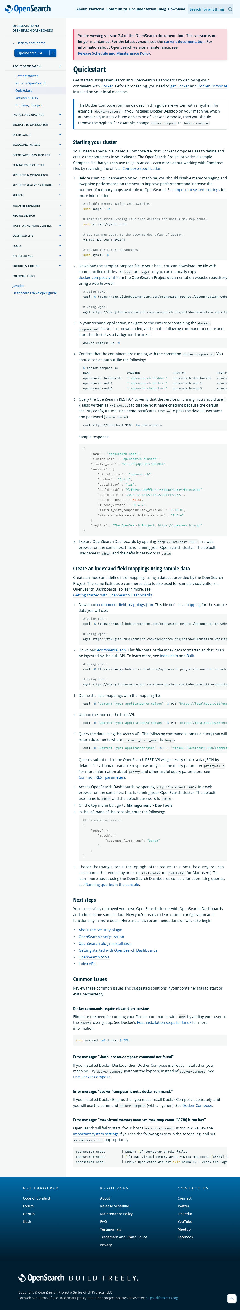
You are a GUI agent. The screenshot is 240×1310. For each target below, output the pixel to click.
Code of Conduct (36, 1198)
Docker (107, 86)
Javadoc (18, 286)
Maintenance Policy (116, 1213)
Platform (96, 9)
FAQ (103, 1221)
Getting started (26, 76)
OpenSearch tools (94, 957)
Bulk (190, 655)
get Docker (179, 86)
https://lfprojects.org (162, 1297)
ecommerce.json (111, 650)
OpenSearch (29, 9)
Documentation (142, 9)
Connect (185, 1198)
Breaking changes (29, 105)
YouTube (185, 1221)
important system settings (197, 189)
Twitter (183, 1206)
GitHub (29, 1213)
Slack (27, 1221)
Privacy (106, 1244)
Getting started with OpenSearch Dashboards (112, 595)
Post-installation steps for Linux (164, 1022)
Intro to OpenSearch (30, 83)
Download (176, 9)
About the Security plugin (100, 929)
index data (169, 655)
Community (117, 9)
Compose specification (141, 168)
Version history (26, 98)
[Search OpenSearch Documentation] (210, 9)
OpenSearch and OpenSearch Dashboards (33, 28)
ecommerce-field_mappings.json (125, 604)
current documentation (184, 41)
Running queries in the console (112, 884)
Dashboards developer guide (35, 293)
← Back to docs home (29, 43)
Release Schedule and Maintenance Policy (114, 53)
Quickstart (23, 90)
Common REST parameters (102, 777)
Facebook (185, 1237)
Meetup (184, 1229)
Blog (162, 9)
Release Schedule (114, 1206)
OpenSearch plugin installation (105, 943)
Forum (28, 1206)
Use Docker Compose (91, 1076)
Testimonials (110, 1229)
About (81, 9)
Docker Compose (212, 86)
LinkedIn (185, 1213)
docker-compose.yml (97, 277)
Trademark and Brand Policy (123, 1237)
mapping (193, 604)
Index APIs (87, 963)
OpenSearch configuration (101, 936)
